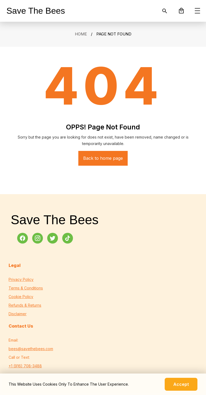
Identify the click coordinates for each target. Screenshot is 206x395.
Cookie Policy (21, 296)
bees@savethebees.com (31, 348)
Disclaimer (18, 313)
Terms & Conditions (26, 288)
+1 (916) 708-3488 (25, 366)
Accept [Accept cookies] (181, 384)
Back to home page (103, 158)
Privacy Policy (21, 279)
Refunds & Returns (25, 305)
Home (81, 34)
